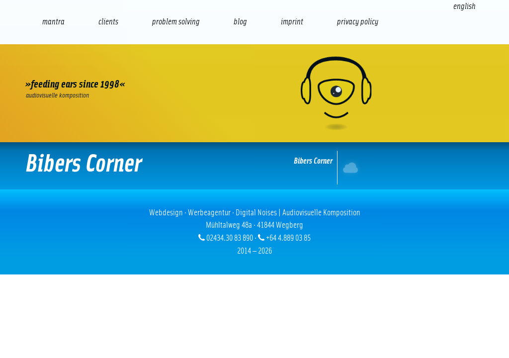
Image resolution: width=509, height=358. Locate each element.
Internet (348, 167)
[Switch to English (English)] (464, 6)
